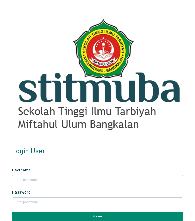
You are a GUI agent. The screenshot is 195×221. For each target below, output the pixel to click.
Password (21, 192)
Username (21, 170)
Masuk (98, 216)
